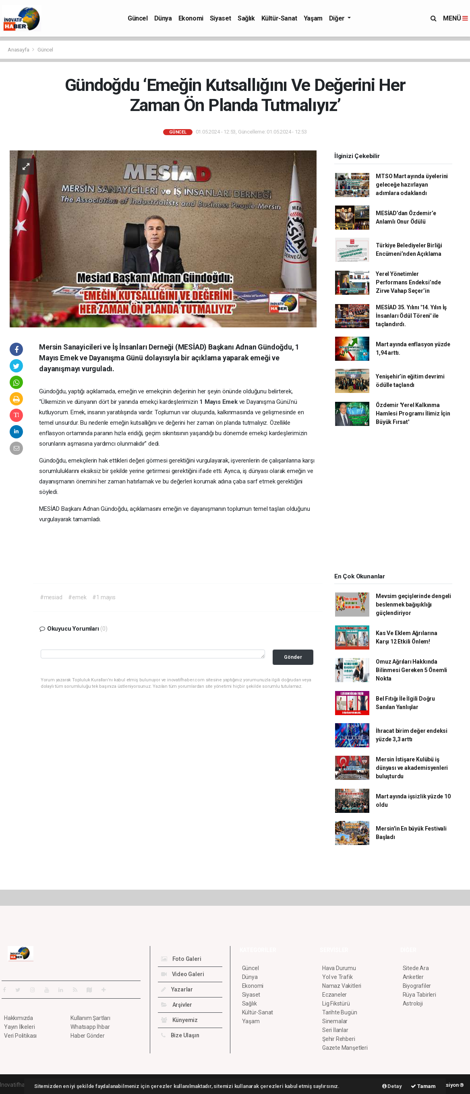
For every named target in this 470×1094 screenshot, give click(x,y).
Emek (230, 401)
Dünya (163, 18)
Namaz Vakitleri (341, 986)
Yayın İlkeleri (19, 1027)
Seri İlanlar (335, 1030)
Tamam (423, 1086)
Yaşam (313, 18)
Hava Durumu (339, 968)
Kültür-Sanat (279, 18)
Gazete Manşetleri (345, 1048)
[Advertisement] (393, 502)
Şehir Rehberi (338, 1039)
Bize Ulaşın (180, 1035)
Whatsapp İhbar (90, 1027)
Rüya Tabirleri (419, 994)
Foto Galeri (181, 959)
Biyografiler (417, 986)
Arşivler (176, 1004)
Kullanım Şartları (90, 1018)
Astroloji (413, 1003)
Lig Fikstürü (336, 1003)
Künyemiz (179, 1020)
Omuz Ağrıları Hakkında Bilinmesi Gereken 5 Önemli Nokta (411, 670)
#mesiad (51, 597)
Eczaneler (334, 994)
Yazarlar (177, 989)
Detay (392, 1086)
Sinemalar (335, 1021)
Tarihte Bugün (339, 1012)
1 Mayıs (210, 401)
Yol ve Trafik (337, 977)
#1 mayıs (103, 597)
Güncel (138, 18)
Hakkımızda (18, 1018)
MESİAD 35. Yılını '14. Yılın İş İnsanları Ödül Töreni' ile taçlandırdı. (411, 315)
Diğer (337, 18)
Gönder (293, 657)
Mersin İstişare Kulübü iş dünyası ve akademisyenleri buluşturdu (412, 767)
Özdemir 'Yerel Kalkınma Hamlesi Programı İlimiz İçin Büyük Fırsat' (413, 413)
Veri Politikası (20, 1035)
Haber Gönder (87, 1035)
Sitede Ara (416, 968)
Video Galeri (182, 974)
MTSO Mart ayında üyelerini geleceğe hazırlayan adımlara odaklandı (412, 184)
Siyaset (220, 18)
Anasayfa (19, 50)
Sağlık (246, 18)
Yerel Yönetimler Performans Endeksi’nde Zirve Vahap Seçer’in (408, 282)
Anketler (413, 977)
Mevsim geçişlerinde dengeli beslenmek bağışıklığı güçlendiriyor (413, 604)
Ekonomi (190, 18)
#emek (77, 597)
